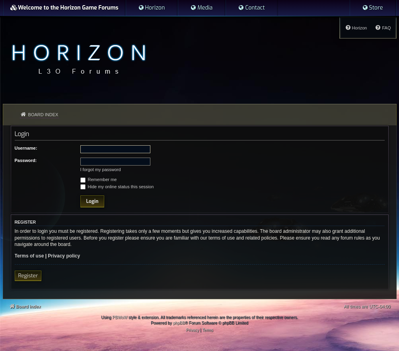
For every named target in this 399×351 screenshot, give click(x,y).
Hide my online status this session (117, 186)
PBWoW (119, 317)
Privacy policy (64, 256)
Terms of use (29, 256)
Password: (26, 160)
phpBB (179, 323)
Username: (26, 148)
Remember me (98, 179)
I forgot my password (100, 169)
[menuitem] (151, 8)
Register (28, 275)
